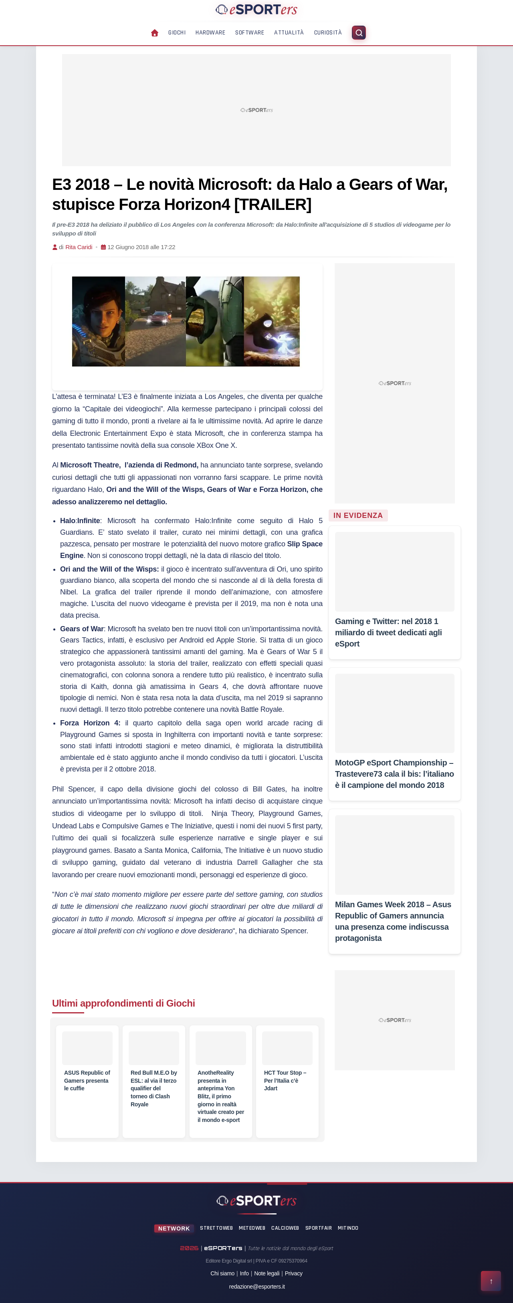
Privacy (294, 1273)
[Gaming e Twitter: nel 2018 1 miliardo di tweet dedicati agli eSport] (394, 571)
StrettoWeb (216, 1228)
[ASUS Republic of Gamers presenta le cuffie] (87, 1048)
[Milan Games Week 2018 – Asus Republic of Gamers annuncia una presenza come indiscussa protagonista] (394, 854)
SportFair (318, 1228)
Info (244, 1273)
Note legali (266, 1273)
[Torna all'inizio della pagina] (491, 1281)
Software (249, 32)
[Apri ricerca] (359, 33)
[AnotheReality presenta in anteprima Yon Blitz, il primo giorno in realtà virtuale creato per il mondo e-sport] (221, 1048)
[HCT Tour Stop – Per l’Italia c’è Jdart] (287, 1048)
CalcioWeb (285, 1228)
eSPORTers (223, 1248)
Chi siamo (222, 1273)
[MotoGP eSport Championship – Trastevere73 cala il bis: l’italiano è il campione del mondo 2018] (394, 713)
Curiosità (328, 32)
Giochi (177, 32)
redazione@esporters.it (257, 1286)
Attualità (289, 32)
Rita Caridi (78, 247)
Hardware (210, 32)
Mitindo (348, 1228)
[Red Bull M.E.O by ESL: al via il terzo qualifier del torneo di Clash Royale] (154, 1048)
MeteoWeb (252, 1228)
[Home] (256, 9)
